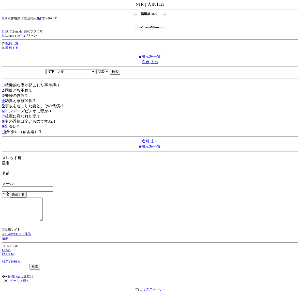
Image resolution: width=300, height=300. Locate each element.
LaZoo (6, 254)
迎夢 (5, 243)
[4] (21, 35)
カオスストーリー (152, 294)
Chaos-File (10, 250)
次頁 (146, 62)
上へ (154, 141)
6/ (3, 111)
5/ (3, 106)
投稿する (12, 48)
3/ (3, 95)
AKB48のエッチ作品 (16, 238)
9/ (3, 126)
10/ (4, 132)
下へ (154, 62)
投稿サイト (11, 234)
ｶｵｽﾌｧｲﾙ (8, 258)
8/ (3, 121)
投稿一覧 (12, 43)
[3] (4, 35)
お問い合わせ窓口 (20, 281)
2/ (3, 90)
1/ (3, 85)
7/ (3, 116)
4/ (3, 101)
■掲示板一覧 (150, 56)
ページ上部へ (19, 285)
